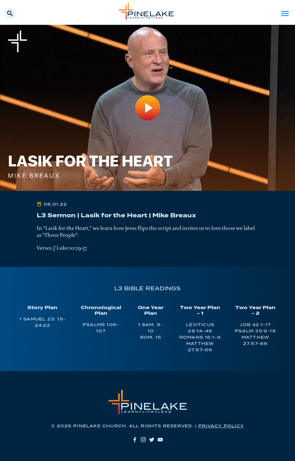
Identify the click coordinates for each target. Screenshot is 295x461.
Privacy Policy (221, 426)
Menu (285, 13)
